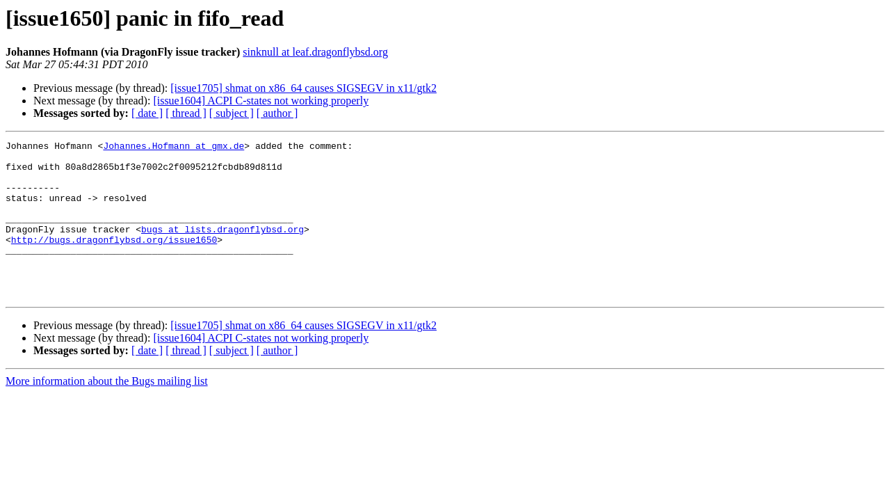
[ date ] (147, 113)
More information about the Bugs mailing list (107, 412)
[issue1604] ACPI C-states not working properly (261, 100)
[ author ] (277, 113)
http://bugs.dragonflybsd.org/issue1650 (114, 260)
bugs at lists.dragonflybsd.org (222, 247)
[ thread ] (186, 113)
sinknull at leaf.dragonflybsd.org (315, 52)
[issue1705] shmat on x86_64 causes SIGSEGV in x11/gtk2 (303, 88)
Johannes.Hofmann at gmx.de (173, 147)
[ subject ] (231, 113)
